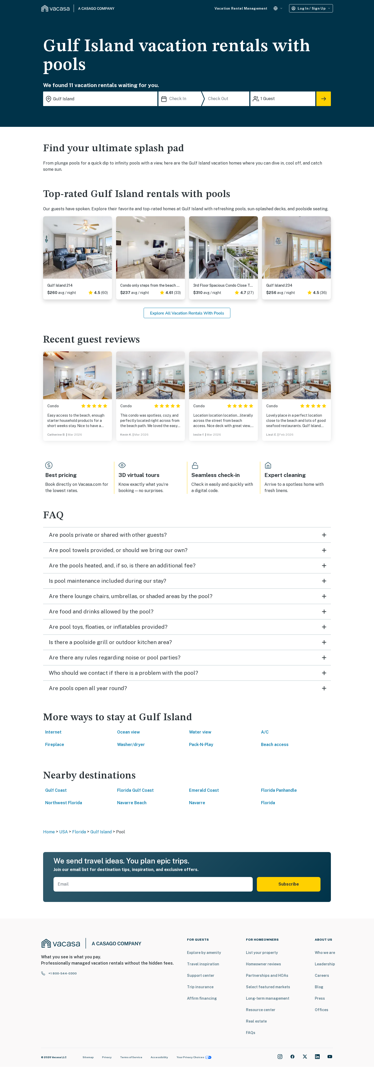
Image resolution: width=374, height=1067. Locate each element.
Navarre (197, 802)
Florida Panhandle (279, 790)
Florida (268, 802)
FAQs (250, 1033)
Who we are (325, 953)
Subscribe (288, 884)
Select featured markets (268, 987)
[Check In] (181, 98)
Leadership (325, 964)
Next (108, 249)
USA (63, 831)
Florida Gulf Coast (135, 790)
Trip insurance (200, 987)
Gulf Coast (56, 790)
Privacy (107, 1057)
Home (49, 831)
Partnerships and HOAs (267, 975)
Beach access (275, 744)
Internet (53, 732)
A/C (265, 732)
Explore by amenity (204, 953)
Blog (319, 987)
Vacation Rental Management (241, 8)
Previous (47, 249)
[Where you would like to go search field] (100, 98)
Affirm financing (202, 998)
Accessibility (159, 1057)
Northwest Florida (63, 802)
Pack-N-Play (201, 744)
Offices (321, 1010)
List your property (262, 953)
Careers (322, 975)
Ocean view (128, 732)
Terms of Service (131, 1057)
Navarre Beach (131, 802)
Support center (200, 975)
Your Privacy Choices (194, 1057)
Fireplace (54, 744)
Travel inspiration (203, 964)
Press (320, 998)
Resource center (260, 1010)
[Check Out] (227, 98)
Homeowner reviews (263, 964)
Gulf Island (101, 831)
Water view (200, 732)
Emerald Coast (204, 790)
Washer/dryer (131, 744)
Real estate (256, 1021)
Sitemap (88, 1057)
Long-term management (267, 998)
